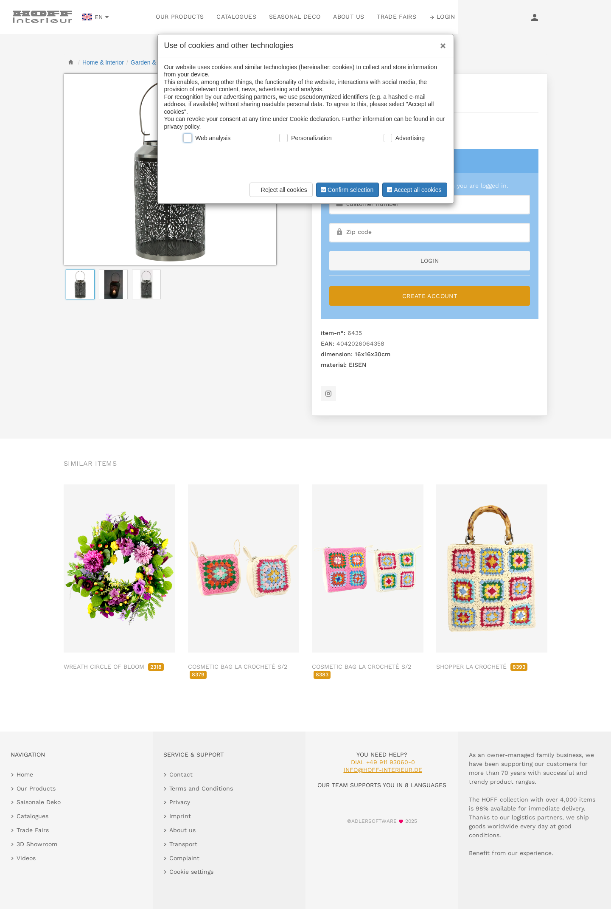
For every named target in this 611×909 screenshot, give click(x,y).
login (429, 260)
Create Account (429, 296)
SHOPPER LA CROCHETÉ (481, 666)
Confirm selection (346, 189)
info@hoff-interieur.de (383, 769)
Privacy (179, 802)
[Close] (441, 43)
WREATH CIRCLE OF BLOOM (114, 666)
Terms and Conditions (201, 788)
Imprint (180, 816)
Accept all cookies (413, 189)
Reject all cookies (279, 189)
